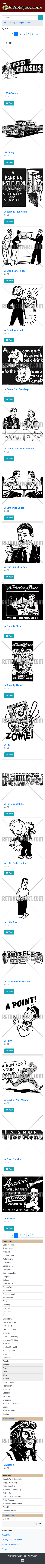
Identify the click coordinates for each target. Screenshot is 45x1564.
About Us (6, 1535)
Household (7, 1326)
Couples (6, 1276)
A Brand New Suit (13, 330)
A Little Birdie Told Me (16, 863)
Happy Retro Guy (10, 1482)
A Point (8, 1040)
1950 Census (11, 93)
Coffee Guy (7, 1493)
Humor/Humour (9, 1329)
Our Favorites (8, 1245)
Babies (6, 1365)
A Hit (7, 744)
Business (7, 1262)
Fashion (6, 1308)
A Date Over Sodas (14, 507)
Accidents (9, 1218)
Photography (8, 1382)
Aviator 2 (9, 1464)
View (9, 103)
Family (6, 1301)
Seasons (6, 1393)
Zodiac (6, 1414)
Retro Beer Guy (9, 1486)
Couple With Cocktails (12, 1479)
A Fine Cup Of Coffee (15, 567)
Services (6, 1396)
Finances (7, 1312)
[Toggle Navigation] (4, 3)
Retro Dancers (9, 1500)
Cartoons (7, 1269)
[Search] (20, 17)
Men (28, 23)
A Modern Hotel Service (17, 981)
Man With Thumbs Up (12, 1489)
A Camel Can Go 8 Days (17, 389)
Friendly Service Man (12, 1511)
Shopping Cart (9, 1515)
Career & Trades (9, 1266)
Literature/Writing (10, 1340)
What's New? (8, 1419)
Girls (5, 1372)
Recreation (7, 1386)
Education (7, 1291)
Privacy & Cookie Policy (12, 1540)
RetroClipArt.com (30, 1556)
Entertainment (9, 1294)
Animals (6, 1252)
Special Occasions (11, 1403)
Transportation (9, 1410)
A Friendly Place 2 (14, 685)
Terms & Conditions (10, 1544)
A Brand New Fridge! (15, 270)
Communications (10, 1273)
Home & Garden (9, 1322)
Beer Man (7, 1507)
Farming (6, 1305)
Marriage (7, 1343)
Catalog (12, 23)
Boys (5, 1368)
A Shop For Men (12, 1159)
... (37, 34)
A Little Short (11, 922)
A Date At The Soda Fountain (19, 448)
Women (6, 1379)
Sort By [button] (9, 43)
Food (5, 1315)
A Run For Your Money (16, 1100)
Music (5, 1354)
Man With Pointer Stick (12, 1504)
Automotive (8, 1259)
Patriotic (6, 1358)
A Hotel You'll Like (14, 803)
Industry (6, 1333)
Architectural (8, 1255)
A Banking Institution (15, 211)
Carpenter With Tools (12, 1496)
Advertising (8, 1248)
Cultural (6, 1280)
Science (6, 1389)
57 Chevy (9, 152)
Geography (7, 1319)
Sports (6, 1407)
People (21, 23)
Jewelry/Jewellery (10, 1336)
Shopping (7, 1400)
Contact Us (6, 1549)
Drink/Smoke (8, 1283)
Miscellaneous (9, 1350)
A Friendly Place (13, 626)
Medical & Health (10, 1347)
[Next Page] (41, 34)
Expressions (8, 1298)
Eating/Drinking (9, 1287)
